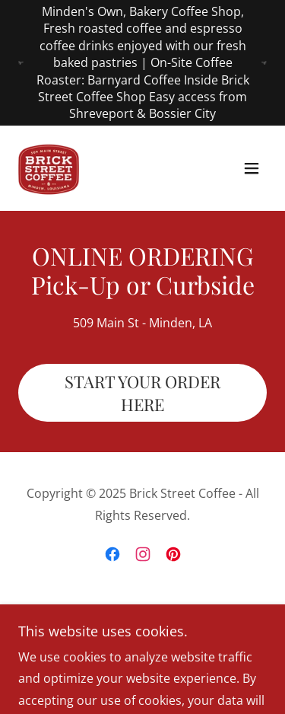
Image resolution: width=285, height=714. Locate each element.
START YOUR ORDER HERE (142, 393)
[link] (48, 168)
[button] (251, 168)
